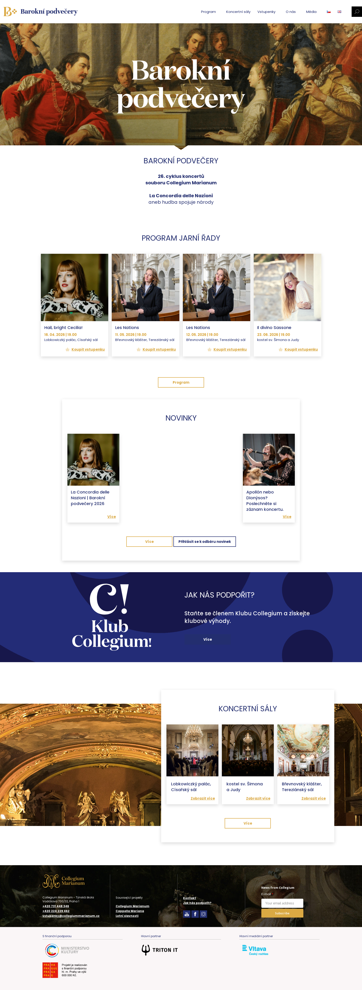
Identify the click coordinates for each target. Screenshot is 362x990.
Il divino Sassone (274, 327)
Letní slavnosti (127, 916)
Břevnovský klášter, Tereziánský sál (302, 787)
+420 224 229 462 (55, 911)
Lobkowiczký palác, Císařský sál (191, 787)
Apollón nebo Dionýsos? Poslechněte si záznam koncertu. (265, 500)
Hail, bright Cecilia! (63, 327)
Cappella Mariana (130, 911)
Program (181, 382)
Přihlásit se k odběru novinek (204, 541)
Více (111, 516)
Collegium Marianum (132, 906)
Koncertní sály (238, 11)
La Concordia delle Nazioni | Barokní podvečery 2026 (90, 497)
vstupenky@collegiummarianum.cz (71, 916)
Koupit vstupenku (88, 349)
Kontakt (189, 898)
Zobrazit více (203, 798)
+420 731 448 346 (55, 906)
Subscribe (282, 913)
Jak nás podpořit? (197, 903)
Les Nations (127, 327)
